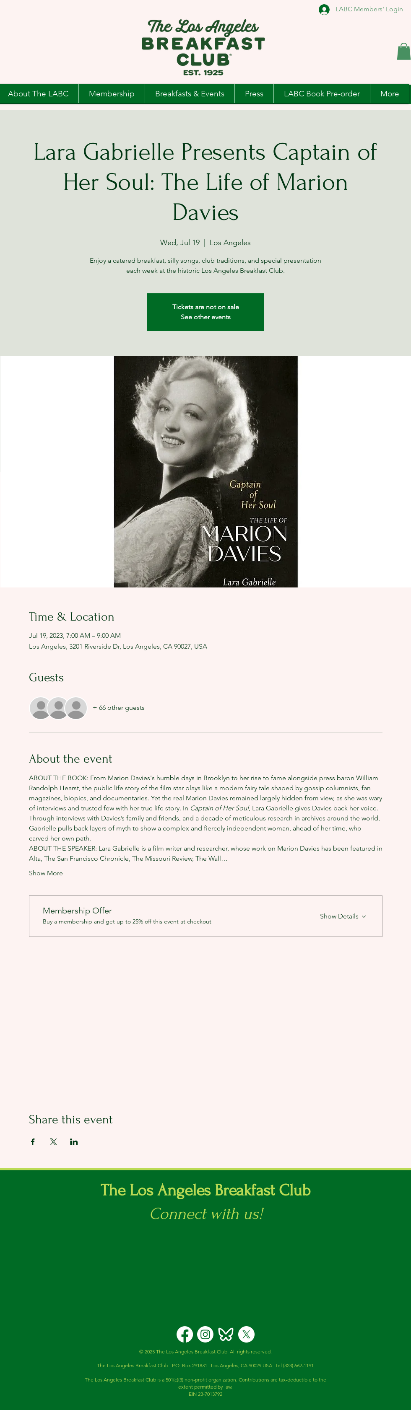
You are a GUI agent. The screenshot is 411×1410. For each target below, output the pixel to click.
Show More (46, 873)
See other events (206, 317)
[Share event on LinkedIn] (74, 1141)
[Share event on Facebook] (33, 1141)
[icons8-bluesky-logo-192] (226, 1334)
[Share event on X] (53, 1141)
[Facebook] (185, 1334)
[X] (246, 1334)
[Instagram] (205, 1334)
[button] (404, 51)
